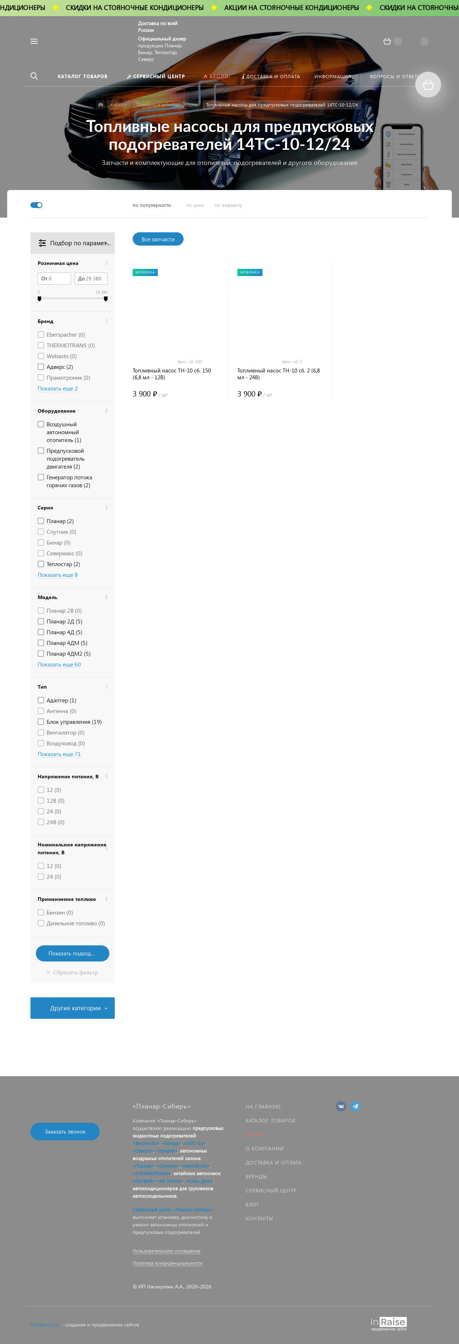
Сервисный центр (271, 1190)
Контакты (259, 1218)
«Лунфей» (167, 1151)
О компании (265, 1148)
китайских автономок (197, 1173)
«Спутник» (168, 1166)
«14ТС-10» (194, 1143)
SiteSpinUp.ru (45, 1324)
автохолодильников (154, 1196)
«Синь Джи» (199, 1181)
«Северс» (143, 1151)
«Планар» (143, 1166)
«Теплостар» (146, 1143)
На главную (263, 1106)
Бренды (256, 1176)
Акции (255, 1134)
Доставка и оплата (274, 1162)
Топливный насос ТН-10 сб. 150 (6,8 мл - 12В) (172, 374)
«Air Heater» (170, 1181)
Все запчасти (158, 239)
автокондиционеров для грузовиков (173, 1188)
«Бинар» (171, 1143)
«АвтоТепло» (195, 1166)
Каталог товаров (270, 1120)
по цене (195, 205)
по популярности (152, 205)
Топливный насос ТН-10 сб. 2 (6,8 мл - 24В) (278, 374)
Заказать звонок (65, 1131)
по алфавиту (228, 205)
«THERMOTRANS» (152, 1173)
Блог (253, 1204)
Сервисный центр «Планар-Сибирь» (173, 1209)
